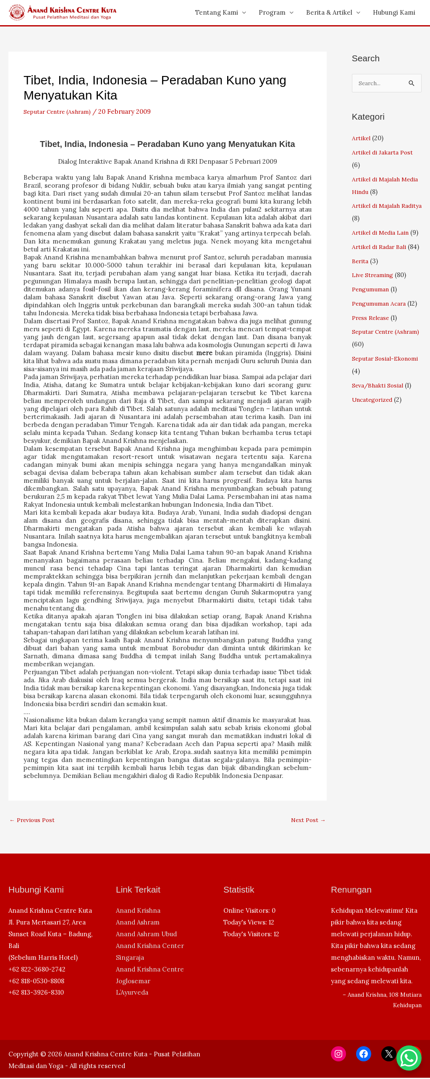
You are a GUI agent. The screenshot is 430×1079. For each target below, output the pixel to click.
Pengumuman (373, 315)
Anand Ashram (138, 923)
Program (272, 12)
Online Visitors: (247, 912)
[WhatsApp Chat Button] (409, 1058)
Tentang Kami (216, 12)
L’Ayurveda (132, 994)
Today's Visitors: (248, 935)
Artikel (362, 138)
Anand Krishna (138, 912)
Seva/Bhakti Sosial (380, 423)
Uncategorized (374, 438)
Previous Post (33, 821)
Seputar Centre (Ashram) (61, 111)
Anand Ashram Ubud (146, 935)
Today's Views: (246, 923)
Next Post (307, 821)
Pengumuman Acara (382, 329)
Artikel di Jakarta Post (384, 153)
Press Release (373, 356)
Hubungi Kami (394, 12)
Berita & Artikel (329, 12)
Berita (361, 287)
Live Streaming (375, 300)
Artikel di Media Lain (383, 233)
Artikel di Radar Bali (381, 260)
